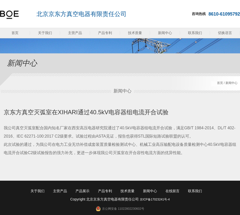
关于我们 (45, 33)
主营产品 (75, 33)
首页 (15, 33)
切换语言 (225, 33)
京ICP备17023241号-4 (155, 199)
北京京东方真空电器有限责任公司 (81, 14)
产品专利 (105, 33)
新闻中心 (165, 33)
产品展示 (83, 191)
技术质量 (135, 33)
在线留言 (173, 191)
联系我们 (195, 33)
